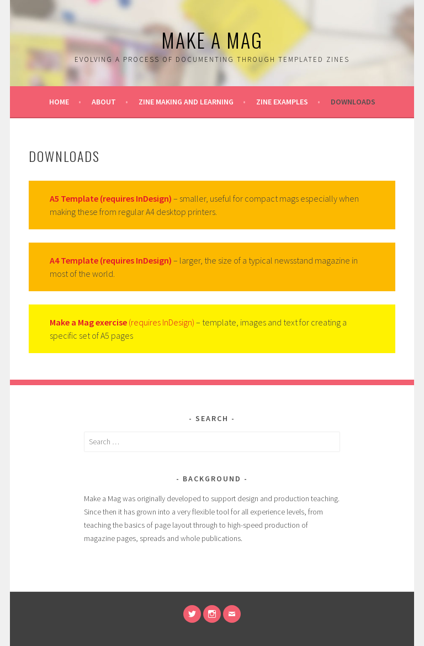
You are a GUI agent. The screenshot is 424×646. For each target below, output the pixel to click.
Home (59, 102)
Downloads (353, 102)
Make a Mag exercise (88, 322)
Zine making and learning (186, 102)
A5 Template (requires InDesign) (111, 198)
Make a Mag (212, 39)
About (104, 102)
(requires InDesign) (160, 322)
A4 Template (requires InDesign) (111, 260)
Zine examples (282, 102)
